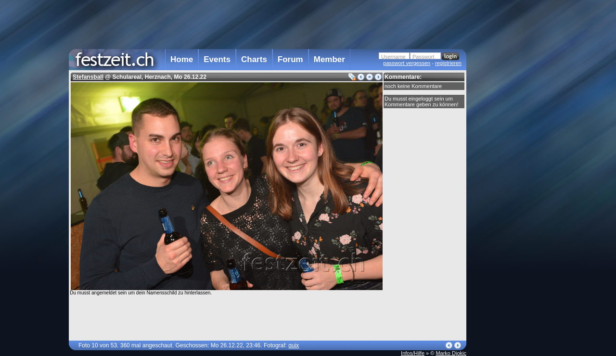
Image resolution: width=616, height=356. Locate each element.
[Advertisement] (508, 194)
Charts (254, 59)
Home (181, 59)
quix (293, 345)
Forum (290, 59)
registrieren (448, 63)
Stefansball (88, 77)
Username (393, 57)
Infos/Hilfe (412, 353)
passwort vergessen (406, 63)
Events (217, 59)
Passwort (423, 57)
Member (329, 59)
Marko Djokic (451, 353)
